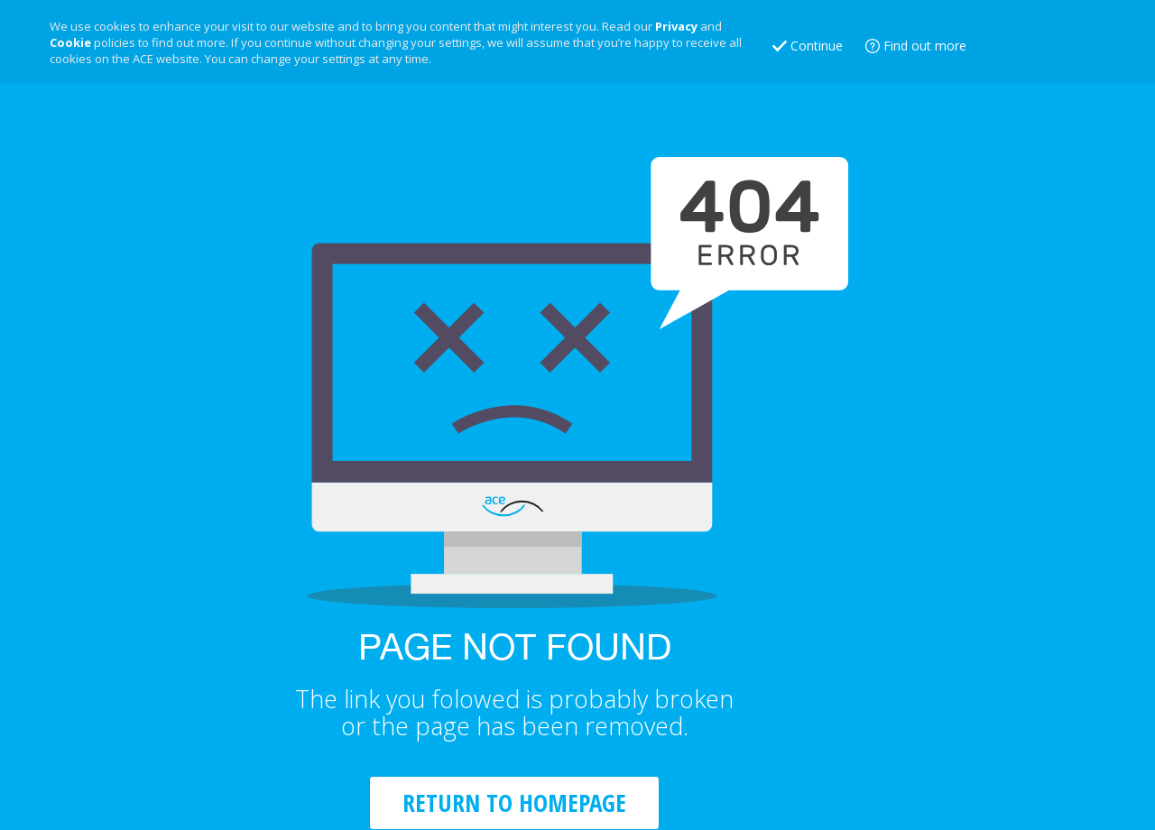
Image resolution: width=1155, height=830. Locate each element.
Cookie (70, 42)
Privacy (676, 26)
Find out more (924, 45)
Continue (816, 45)
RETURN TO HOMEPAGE (514, 802)
